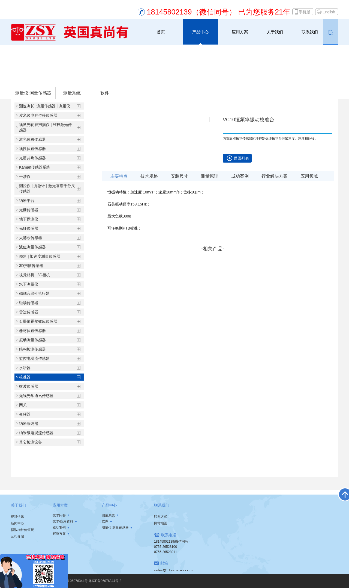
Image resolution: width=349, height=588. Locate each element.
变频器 (25, 414)
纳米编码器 (28, 423)
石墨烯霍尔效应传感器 (38, 321)
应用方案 (240, 32)
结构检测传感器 (32, 349)
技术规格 (149, 176)
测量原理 (209, 176)
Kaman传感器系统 (34, 167)
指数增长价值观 (22, 530)
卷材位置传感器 (32, 330)
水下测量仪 (28, 284)
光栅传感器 (28, 210)
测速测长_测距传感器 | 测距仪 (44, 106)
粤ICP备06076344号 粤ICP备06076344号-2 (89, 581)
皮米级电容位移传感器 (38, 115)
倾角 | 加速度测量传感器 (39, 256)
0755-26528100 (165, 547)
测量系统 (72, 93)
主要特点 (119, 176)
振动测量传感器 (32, 340)
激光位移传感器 (32, 139)
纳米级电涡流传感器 (36, 433)
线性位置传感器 (32, 148)
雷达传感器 (28, 312)
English (329, 12)
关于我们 (275, 32)
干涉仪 (25, 176)
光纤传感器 (28, 228)
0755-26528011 (165, 552)
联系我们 (310, 32)
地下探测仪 (28, 219)
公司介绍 (17, 536)
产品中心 (200, 32)
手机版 (304, 12)
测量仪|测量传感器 (54, 79)
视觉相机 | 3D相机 (34, 275)
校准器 (77, 79)
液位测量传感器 (32, 247)
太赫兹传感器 (30, 238)
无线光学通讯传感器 (36, 395)
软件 (104, 93)
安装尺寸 (179, 176)
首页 (161, 32)
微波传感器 (28, 386)
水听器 (25, 368)
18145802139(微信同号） (172, 541)
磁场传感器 (28, 303)
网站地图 (160, 523)
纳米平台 (26, 200)
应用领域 (309, 176)
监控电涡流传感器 (34, 358)
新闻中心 (17, 523)
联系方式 (160, 517)
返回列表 (241, 158)
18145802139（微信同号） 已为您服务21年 (218, 12)
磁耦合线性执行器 (34, 293)
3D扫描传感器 (31, 265)
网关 (23, 405)
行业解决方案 (274, 176)
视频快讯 (17, 517)
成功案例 (240, 176)
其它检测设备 (30, 442)
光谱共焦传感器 (32, 158)
